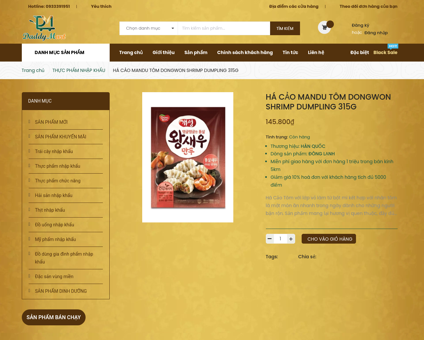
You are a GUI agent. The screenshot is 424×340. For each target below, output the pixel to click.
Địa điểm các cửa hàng (293, 6)
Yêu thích (101, 6)
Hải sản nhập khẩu (54, 195)
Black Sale (386, 52)
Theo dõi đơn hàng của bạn (369, 6)
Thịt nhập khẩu (50, 210)
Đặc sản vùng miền (54, 276)
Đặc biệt (359, 52)
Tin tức (290, 52)
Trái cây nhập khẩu (54, 151)
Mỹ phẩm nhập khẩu (55, 239)
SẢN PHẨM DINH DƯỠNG (61, 291)
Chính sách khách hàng (245, 52)
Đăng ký (360, 25)
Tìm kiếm (285, 28)
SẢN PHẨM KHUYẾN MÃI (61, 136)
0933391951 (58, 6)
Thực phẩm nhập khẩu (57, 166)
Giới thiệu (164, 52)
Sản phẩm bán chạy (57, 317)
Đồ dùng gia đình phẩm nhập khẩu (64, 257)
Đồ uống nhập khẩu (54, 224)
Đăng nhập (376, 33)
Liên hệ (316, 52)
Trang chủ (131, 52)
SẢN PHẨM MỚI (51, 122)
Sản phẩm (196, 52)
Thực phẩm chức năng (58, 180)
